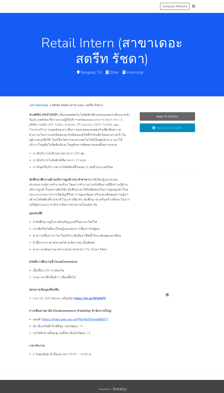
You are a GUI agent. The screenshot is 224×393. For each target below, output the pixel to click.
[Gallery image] (153, 198)
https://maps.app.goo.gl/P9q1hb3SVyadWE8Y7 (75, 319)
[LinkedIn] (193, 6)
